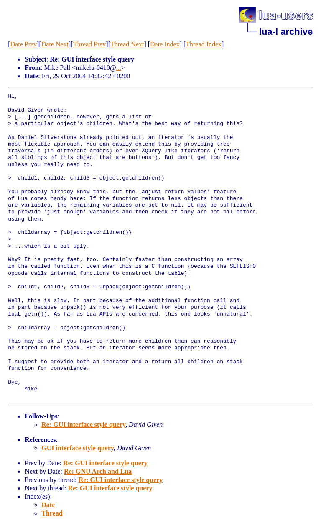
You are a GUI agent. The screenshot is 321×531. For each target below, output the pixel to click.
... (118, 67)
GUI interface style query (77, 447)
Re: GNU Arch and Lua (98, 471)
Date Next (55, 44)
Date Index (165, 44)
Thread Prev (89, 44)
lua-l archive (286, 31)
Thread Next (127, 44)
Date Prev (23, 44)
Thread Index (204, 44)
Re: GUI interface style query (83, 424)
